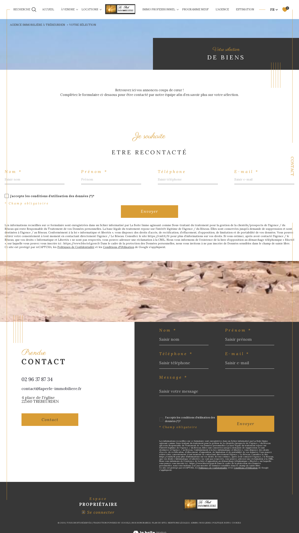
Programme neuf (195, 9)
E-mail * (246, 172)
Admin (194, 522)
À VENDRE (68, 9)
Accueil (48, 9)
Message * (173, 377)
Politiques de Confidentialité (75, 247)
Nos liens (204, 522)
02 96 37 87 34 (37, 379)
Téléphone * (176, 354)
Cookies (236, 523)
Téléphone (172, 172)
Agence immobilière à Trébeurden (37, 25)
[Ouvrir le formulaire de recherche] (25, 9)
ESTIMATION (245, 9)
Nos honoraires (141, 522)
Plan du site (159, 522)
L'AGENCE (222, 9)
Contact (292, 166)
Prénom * (94, 172)
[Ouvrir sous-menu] (77, 9)
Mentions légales (178, 522)
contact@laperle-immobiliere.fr (52, 388)
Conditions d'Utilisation (118, 247)
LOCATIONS (90, 9)
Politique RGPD (221, 522)
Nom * (13, 172)
